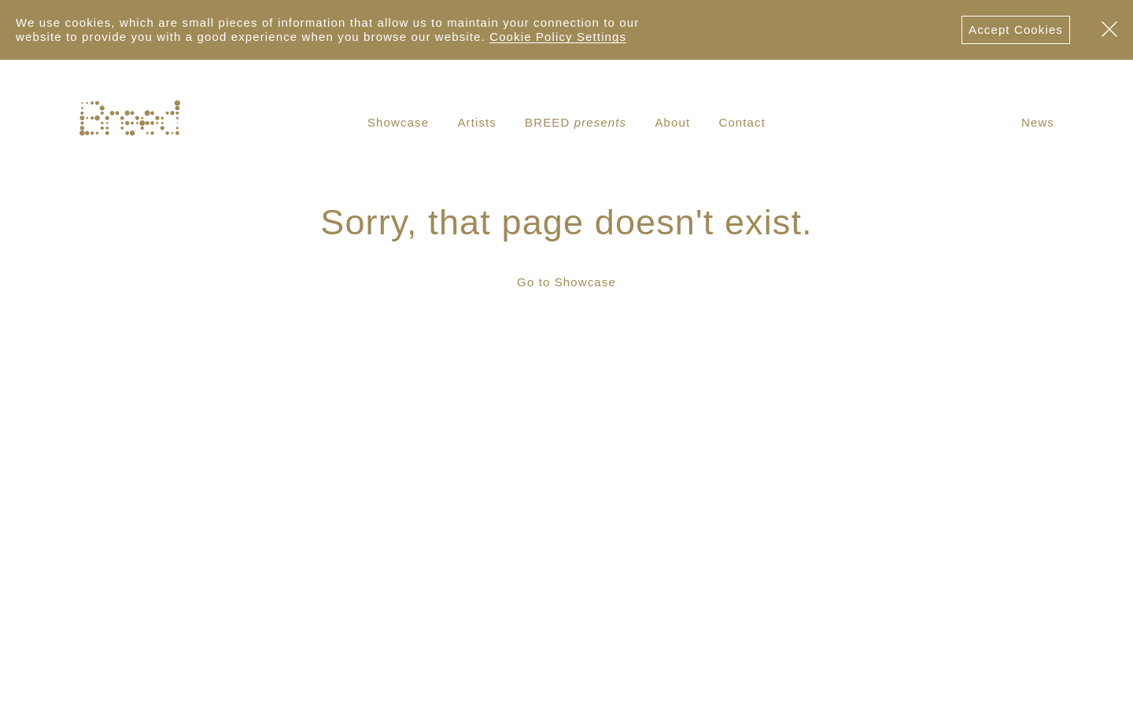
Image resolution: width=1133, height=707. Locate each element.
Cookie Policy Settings (557, 36)
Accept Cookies (1016, 29)
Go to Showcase (566, 282)
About (672, 122)
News (1037, 122)
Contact (742, 122)
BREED (575, 122)
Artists (476, 122)
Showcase (398, 122)
